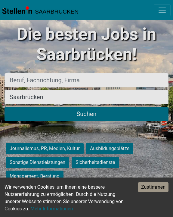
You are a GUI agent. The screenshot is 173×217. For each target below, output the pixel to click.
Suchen (86, 114)
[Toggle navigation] (162, 10)
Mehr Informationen (51, 209)
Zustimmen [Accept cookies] (153, 187)
